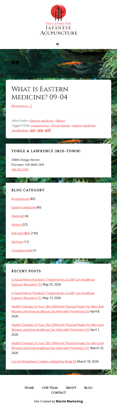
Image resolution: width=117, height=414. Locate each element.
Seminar (17, 242)
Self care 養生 (20, 233)
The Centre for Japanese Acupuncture (58, 20)
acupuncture (40, 125)
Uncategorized (21, 250)
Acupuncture (20, 199)
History (60, 120)
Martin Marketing (69, 401)
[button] (58, 44)
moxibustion (19, 130)
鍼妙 (33, 130)
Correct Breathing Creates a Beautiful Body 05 (43, 361)
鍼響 (48, 130)
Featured (17, 216)
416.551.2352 (20, 169)
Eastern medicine (41, 120)
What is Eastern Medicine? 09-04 (39, 93)
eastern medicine (83, 125)
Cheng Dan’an (60, 125)
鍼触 (40, 130)
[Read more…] (21, 106)
